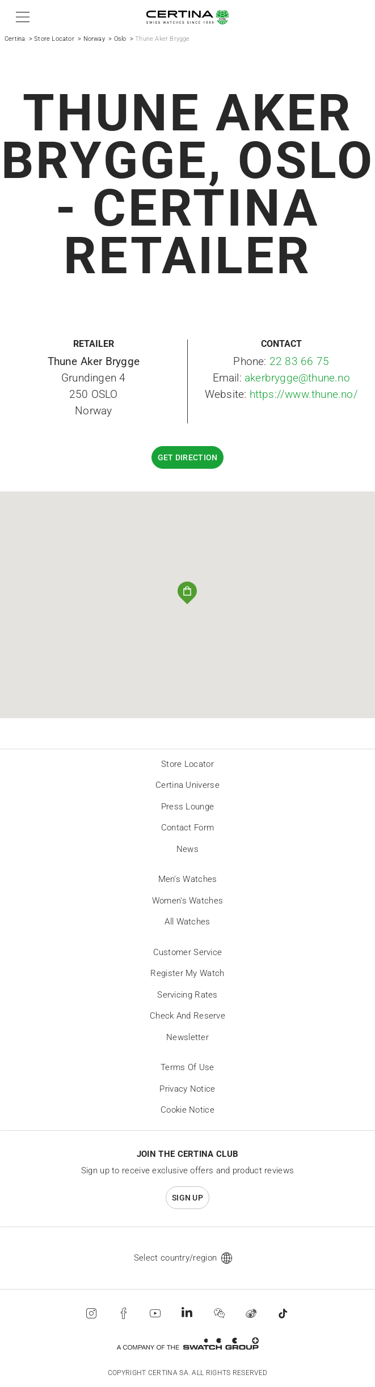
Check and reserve (187, 1016)
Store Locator (54, 39)
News (187, 849)
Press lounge (187, 806)
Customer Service (187, 952)
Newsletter (187, 1037)
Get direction (188, 457)
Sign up (187, 1197)
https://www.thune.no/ (304, 394)
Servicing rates (187, 995)
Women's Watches (188, 901)
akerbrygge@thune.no (297, 377)
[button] (21, 17)
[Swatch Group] (187, 1343)
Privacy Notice (187, 1089)
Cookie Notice (187, 1110)
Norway (94, 39)
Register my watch (187, 973)
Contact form (187, 827)
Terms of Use (187, 1067)
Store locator (187, 764)
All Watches (187, 922)
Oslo (120, 39)
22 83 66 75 (299, 361)
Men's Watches (187, 879)
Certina (15, 39)
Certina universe (187, 785)
